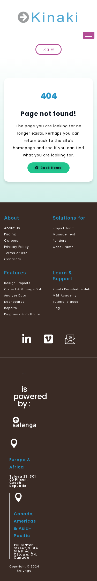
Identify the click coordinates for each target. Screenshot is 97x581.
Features (15, 272)
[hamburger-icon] (88, 35)
